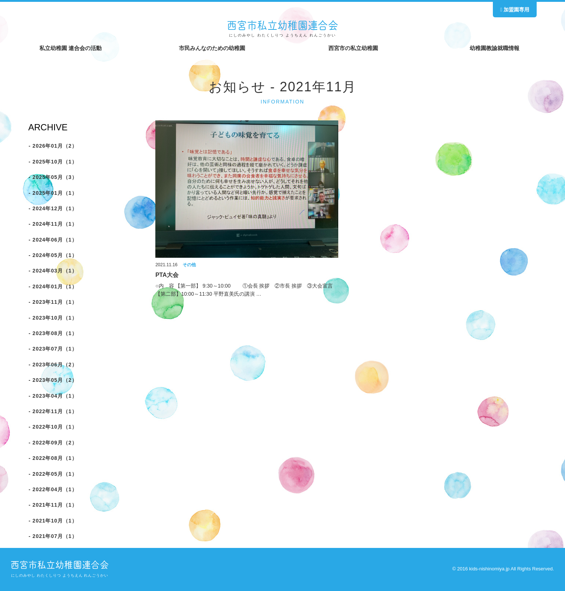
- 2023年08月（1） (52, 333)
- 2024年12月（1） (52, 208)
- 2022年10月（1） (52, 427)
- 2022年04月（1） (52, 489)
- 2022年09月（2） (52, 443)
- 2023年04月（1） (52, 396)
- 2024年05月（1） (52, 255)
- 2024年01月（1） (52, 286)
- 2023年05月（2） (52, 380)
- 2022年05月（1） (52, 474)
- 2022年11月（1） (52, 411)
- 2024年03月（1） (52, 271)
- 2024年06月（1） (52, 240)
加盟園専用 (514, 10)
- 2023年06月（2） (52, 364)
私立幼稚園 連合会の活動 (70, 48)
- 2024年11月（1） (52, 224)
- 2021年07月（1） (52, 536)
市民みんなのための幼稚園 (212, 48)
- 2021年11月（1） (52, 505)
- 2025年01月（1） (52, 193)
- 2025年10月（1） (52, 162)
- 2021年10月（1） (52, 521)
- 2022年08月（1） (52, 458)
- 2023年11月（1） (52, 302)
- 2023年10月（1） (52, 318)
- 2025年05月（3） (52, 177)
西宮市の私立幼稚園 (353, 48)
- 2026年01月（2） (52, 146)
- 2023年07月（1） (52, 349)
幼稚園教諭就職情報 (494, 48)
